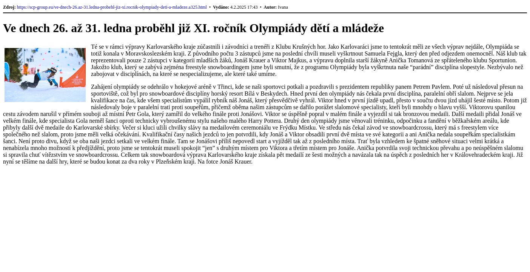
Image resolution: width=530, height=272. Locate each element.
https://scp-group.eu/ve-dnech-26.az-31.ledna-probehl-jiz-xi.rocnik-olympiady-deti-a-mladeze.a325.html (112, 7)
